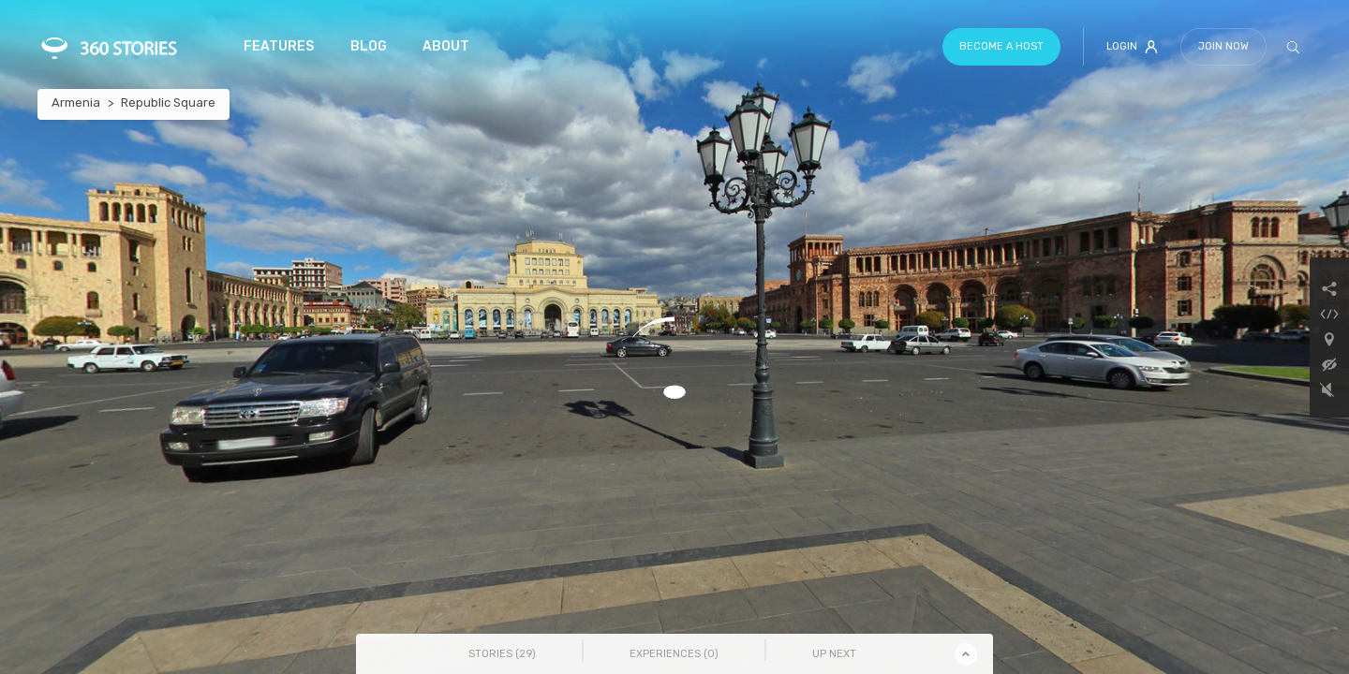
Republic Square (168, 102)
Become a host (1001, 46)
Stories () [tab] (502, 654)
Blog (368, 46)
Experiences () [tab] (674, 654)
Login (1132, 46)
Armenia (76, 102)
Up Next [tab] (834, 654)
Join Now (1223, 46)
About (445, 46)
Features (279, 46)
